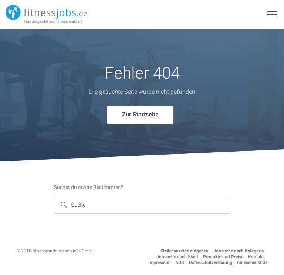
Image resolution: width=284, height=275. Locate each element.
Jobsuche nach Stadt (177, 256)
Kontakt (256, 256)
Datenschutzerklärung (210, 262)
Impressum (159, 262)
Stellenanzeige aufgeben (184, 251)
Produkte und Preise (223, 256)
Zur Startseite (140, 114)
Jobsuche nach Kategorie (238, 251)
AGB (179, 262)
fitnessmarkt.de (252, 262)
